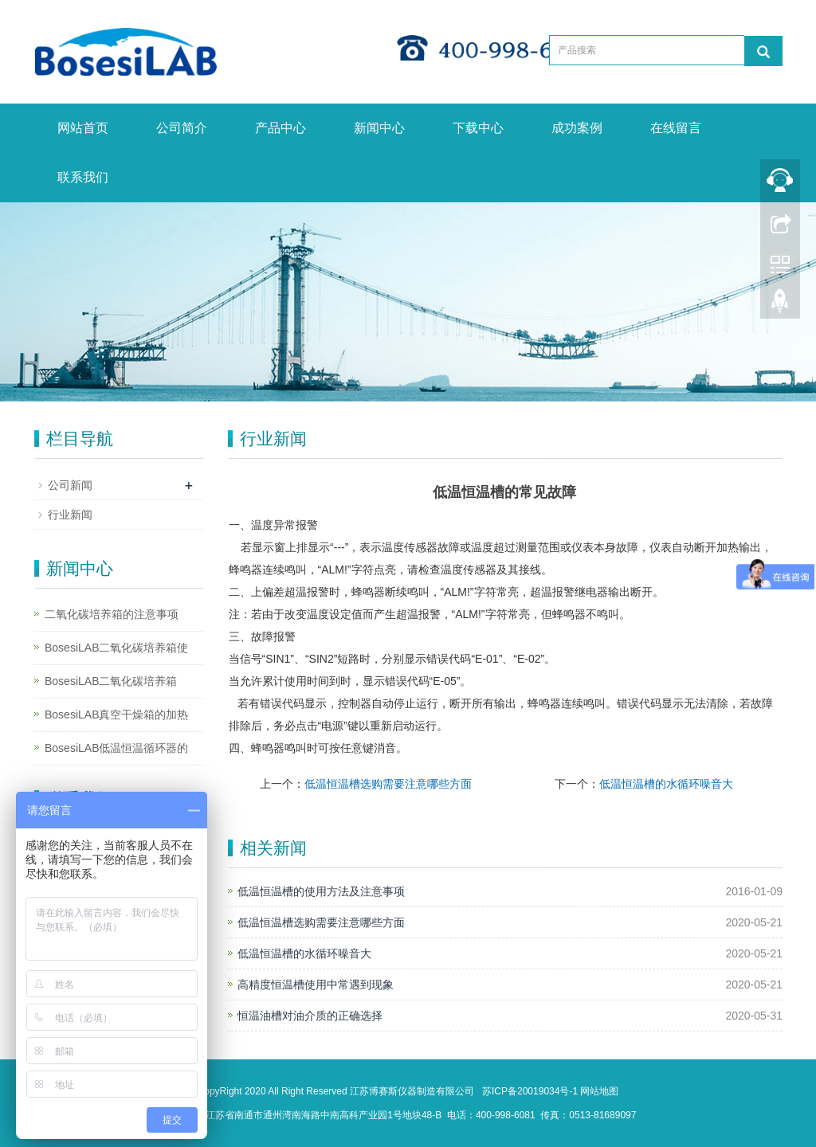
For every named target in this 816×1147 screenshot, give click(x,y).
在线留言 (675, 128)
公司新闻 (70, 485)
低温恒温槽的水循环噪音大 (666, 783)
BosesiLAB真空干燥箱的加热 (116, 714)
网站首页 (82, 128)
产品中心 (280, 128)
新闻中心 (379, 128)
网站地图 (599, 1091)
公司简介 (181, 128)
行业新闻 (70, 514)
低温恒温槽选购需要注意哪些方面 (388, 783)
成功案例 (576, 128)
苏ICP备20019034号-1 (530, 1091)
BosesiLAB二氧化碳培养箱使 (116, 647)
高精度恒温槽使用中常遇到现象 (315, 984)
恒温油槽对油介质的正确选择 (309, 1015)
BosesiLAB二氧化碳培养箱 (111, 681)
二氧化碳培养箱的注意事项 (111, 614)
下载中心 (478, 128)
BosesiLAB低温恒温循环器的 (116, 748)
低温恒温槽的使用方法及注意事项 (321, 891)
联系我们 (82, 177)
